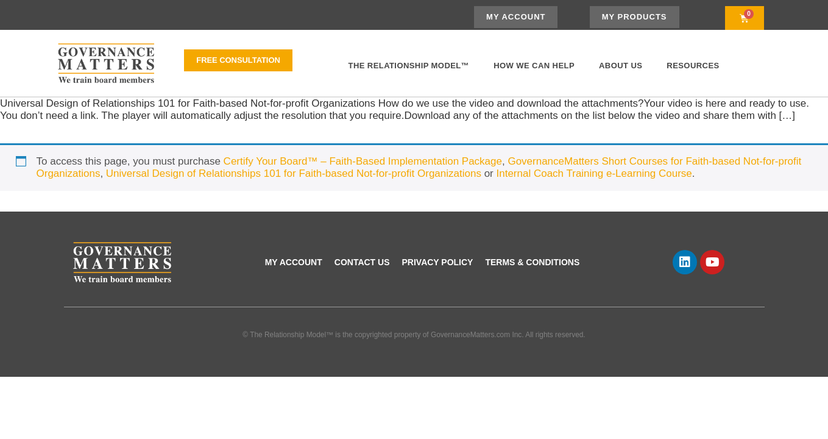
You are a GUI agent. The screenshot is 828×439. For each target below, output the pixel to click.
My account (293, 262)
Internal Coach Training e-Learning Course (594, 173)
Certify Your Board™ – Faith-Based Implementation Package (363, 161)
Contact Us (362, 262)
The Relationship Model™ (409, 66)
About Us (620, 66)
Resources (693, 66)
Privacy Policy (437, 262)
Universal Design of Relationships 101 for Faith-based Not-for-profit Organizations (293, 173)
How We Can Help (534, 66)
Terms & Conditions (532, 262)
